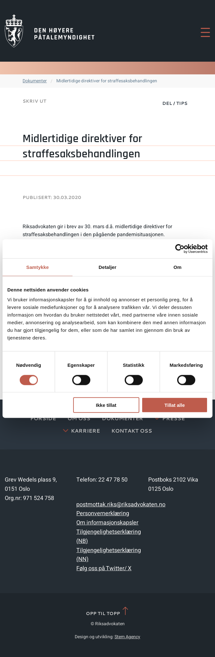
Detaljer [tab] (107, 267)
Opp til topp (107, 611)
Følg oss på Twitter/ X (103, 568)
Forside (43, 418)
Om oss (78, 418)
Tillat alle (174, 405)
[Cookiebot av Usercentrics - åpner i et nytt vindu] (180, 248)
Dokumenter (35, 81)
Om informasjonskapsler (107, 522)
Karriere (85, 430)
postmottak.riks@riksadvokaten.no (120, 504)
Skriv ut (34, 101)
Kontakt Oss (131, 430)
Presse (173, 418)
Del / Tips (174, 103)
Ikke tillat (106, 405)
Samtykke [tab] (37, 267)
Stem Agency (127, 636)
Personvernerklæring (102, 513)
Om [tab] (177, 267)
